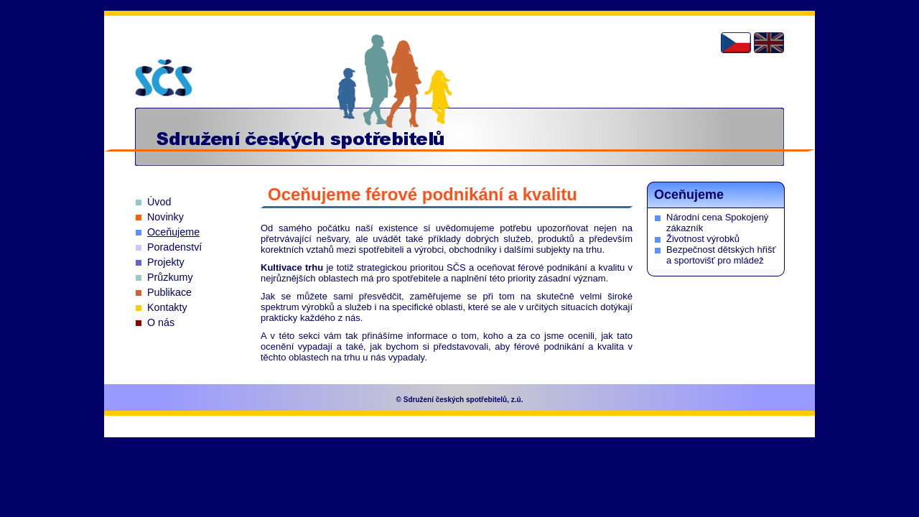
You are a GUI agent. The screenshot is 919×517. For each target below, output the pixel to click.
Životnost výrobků (703, 238)
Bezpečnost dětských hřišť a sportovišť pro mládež (720, 255)
